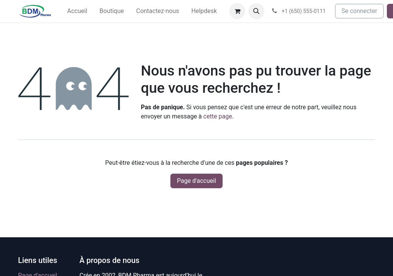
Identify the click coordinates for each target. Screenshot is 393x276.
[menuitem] (77, 11)
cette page (217, 116)
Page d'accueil (196, 180)
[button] (256, 11)
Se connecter (359, 11)
